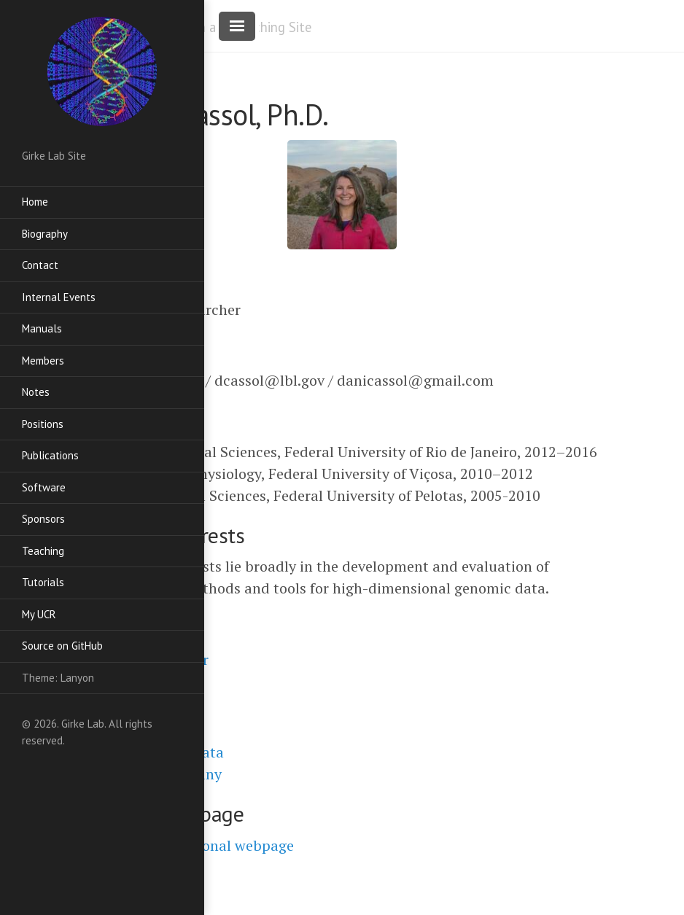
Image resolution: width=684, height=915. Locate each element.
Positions (42, 424)
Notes (36, 392)
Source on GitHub (62, 646)
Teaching (43, 551)
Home (35, 202)
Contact (40, 265)
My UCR (39, 614)
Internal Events (59, 297)
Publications (50, 455)
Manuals (42, 328)
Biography (45, 234)
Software (44, 487)
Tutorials (43, 582)
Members (43, 360)
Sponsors (43, 519)
